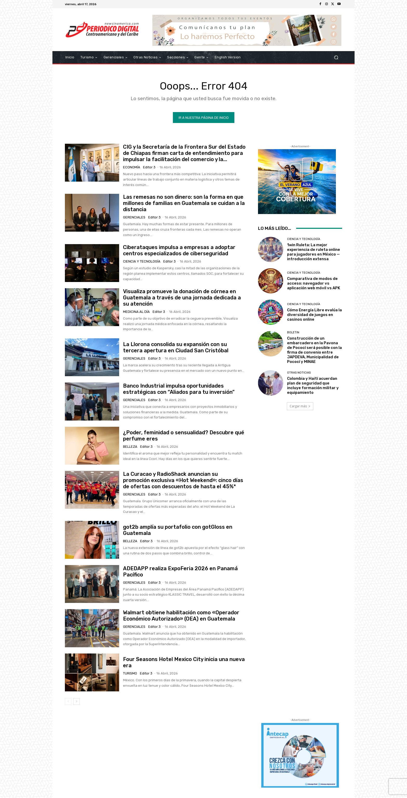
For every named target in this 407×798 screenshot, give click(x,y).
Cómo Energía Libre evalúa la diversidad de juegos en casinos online (314, 315)
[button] (336, 57)
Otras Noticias (299, 372)
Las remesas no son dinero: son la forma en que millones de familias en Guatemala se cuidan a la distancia (184, 203)
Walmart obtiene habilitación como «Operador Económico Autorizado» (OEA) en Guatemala (181, 615)
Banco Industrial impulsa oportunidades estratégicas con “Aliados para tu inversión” (179, 389)
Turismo (130, 673)
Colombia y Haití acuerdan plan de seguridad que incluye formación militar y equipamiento (313, 385)
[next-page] (76, 701)
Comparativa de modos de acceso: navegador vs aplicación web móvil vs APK (313, 283)
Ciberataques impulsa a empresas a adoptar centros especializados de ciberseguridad (179, 250)
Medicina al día (136, 311)
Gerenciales (134, 217)
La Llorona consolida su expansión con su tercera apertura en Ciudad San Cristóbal (175, 347)
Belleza (130, 446)
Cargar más (300, 406)
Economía (131, 167)
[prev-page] (68, 701)
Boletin (293, 332)
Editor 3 (149, 167)
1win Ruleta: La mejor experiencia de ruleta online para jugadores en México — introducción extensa (313, 252)
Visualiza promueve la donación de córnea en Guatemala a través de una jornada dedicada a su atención (182, 297)
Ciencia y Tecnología (141, 261)
